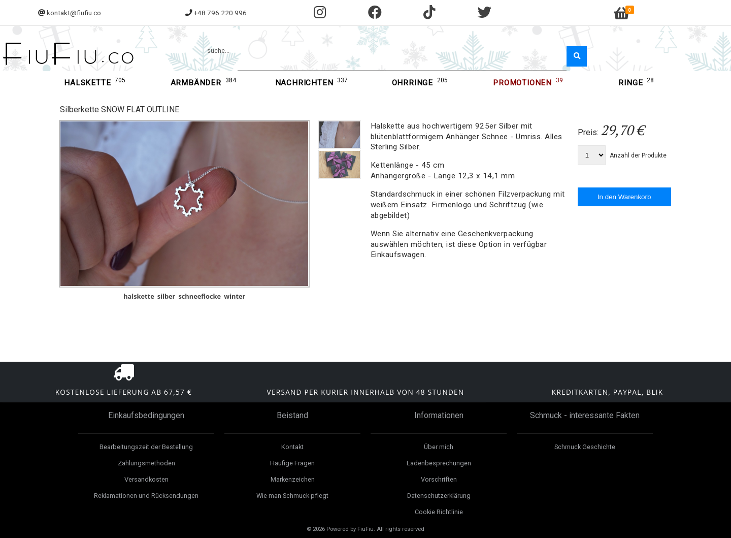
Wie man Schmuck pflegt (292, 495)
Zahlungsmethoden (146, 463)
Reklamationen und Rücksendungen (146, 495)
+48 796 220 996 (220, 13)
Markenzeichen (293, 479)
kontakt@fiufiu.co (74, 13)
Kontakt (292, 447)
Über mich (438, 447)
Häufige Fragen (292, 463)
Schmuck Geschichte (584, 447)
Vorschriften (439, 479)
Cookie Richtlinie (439, 512)
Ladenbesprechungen (439, 463)
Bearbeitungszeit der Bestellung (146, 447)
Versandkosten (146, 479)
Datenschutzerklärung (439, 495)
